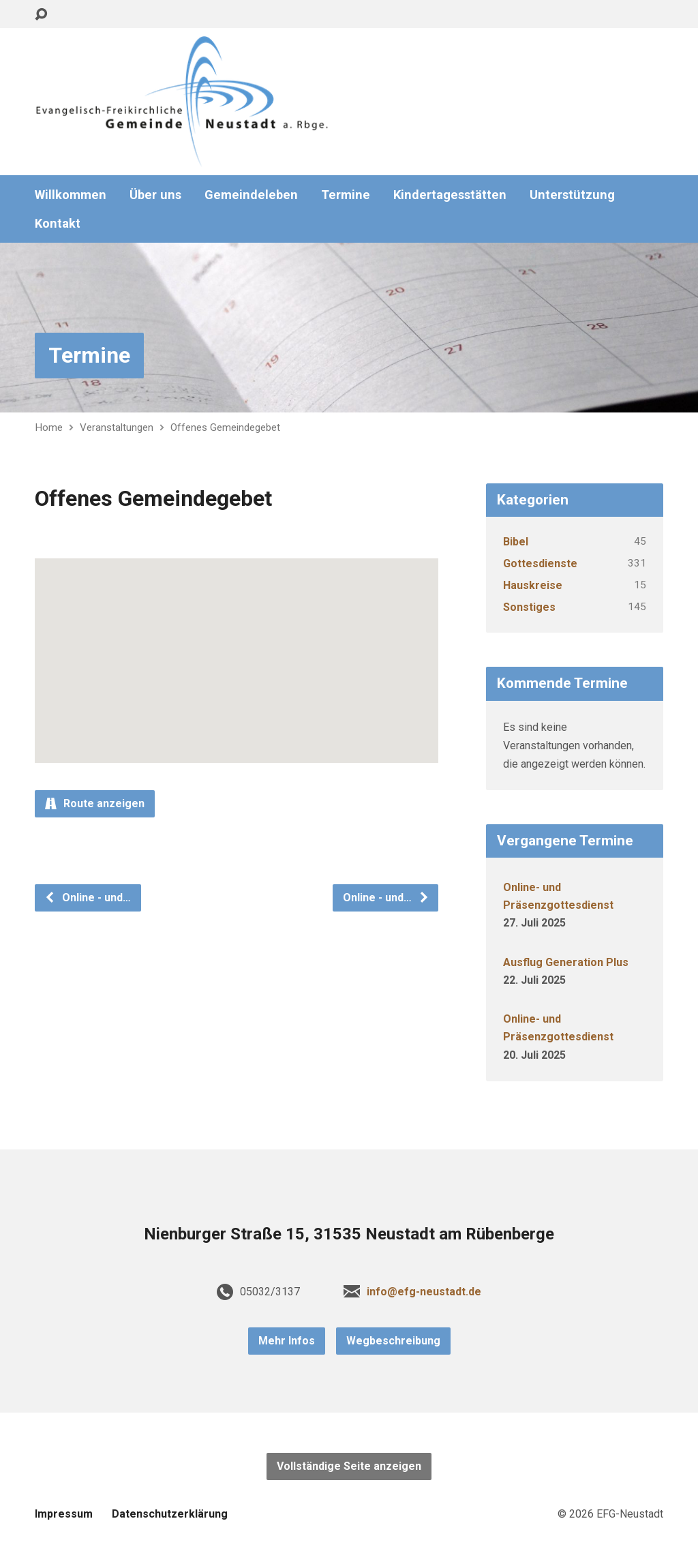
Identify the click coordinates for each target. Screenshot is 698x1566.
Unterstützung (572, 195)
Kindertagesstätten (449, 195)
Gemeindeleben (251, 195)
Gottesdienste (540, 563)
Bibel (515, 541)
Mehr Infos (286, 1340)
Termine (345, 195)
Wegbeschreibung (393, 1340)
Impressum (64, 1513)
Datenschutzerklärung (170, 1513)
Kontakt (57, 223)
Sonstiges (529, 607)
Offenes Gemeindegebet (225, 427)
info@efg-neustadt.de (424, 1291)
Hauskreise (532, 585)
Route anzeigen (95, 803)
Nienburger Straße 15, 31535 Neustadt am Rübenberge (349, 1234)
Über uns (155, 195)
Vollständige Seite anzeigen (349, 1466)
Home (49, 427)
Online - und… (87, 897)
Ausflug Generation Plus (565, 962)
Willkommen (70, 195)
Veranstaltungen (116, 427)
